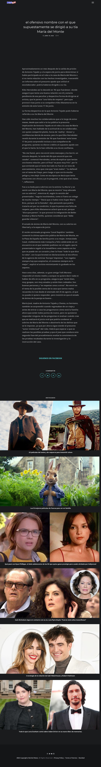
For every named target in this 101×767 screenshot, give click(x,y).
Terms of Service (71, 758)
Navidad (82, 758)
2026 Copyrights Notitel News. (27, 758)
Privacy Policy (59, 758)
